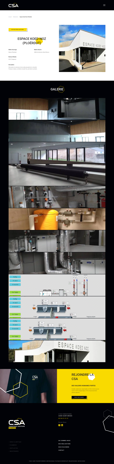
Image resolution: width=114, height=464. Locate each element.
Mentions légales (50, 461)
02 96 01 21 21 (63, 418)
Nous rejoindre (63, 447)
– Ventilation (13, 448)
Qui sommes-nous (64, 440)
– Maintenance (14, 451)
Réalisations (15, 16)
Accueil (10, 16)
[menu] (104, 5)
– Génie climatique (15, 442)
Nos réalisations (64, 443)
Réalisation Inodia (73, 461)
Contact (61, 450)
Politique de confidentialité (61, 461)
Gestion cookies (81, 461)
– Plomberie (13, 445)
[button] (18, 30)
